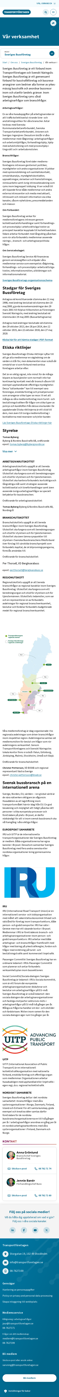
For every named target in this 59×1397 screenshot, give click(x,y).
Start (5, 62)
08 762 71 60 (43, 1195)
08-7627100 (16, 1271)
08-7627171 (9, 1328)
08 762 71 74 (43, 1168)
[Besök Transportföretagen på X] (46, 1230)
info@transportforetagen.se (26, 1262)
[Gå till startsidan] (17, 12)
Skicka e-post (17, 1168)
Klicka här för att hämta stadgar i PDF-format (28, 339)
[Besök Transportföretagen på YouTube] (35, 1230)
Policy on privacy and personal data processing (28, 1295)
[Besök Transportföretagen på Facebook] (24, 1230)
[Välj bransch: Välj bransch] (46, 3)
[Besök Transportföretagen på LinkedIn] (12, 1230)
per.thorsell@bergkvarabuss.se (26, 570)
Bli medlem (29, 1378)
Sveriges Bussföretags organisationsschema (27, 280)
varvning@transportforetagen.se (20, 1365)
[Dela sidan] (53, 23)
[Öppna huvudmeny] (53, 12)
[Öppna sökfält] (46, 12)
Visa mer (10, 451)
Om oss (14, 62)
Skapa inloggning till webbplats (20, 1301)
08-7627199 (9, 1343)
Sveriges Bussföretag (18, 54)
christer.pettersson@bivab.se (26, 775)
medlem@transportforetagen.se (20, 1338)
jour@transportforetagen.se (18, 1323)
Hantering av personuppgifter (18, 1289)
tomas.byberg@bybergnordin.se (27, 444)
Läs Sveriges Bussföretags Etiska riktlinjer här (27, 423)
